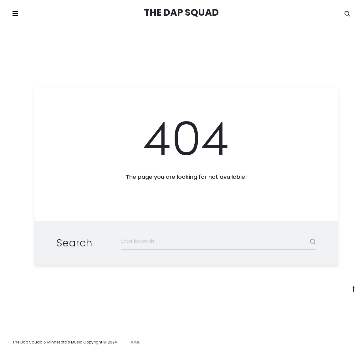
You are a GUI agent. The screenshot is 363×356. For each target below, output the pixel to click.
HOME (135, 342)
